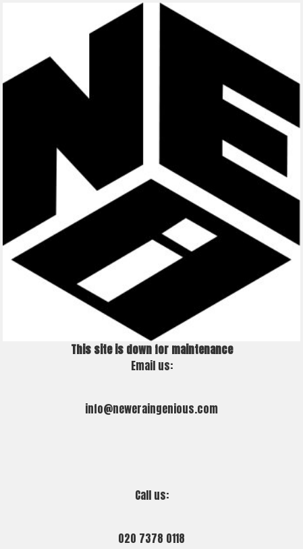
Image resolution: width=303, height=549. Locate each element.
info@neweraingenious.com (151, 409)
